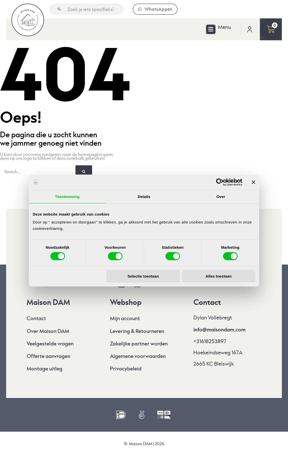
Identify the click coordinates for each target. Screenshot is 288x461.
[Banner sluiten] (253, 182)
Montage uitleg (44, 369)
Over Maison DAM (48, 331)
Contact (36, 318)
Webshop (125, 302)
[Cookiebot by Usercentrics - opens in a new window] (219, 182)
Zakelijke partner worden (139, 344)
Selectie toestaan (143, 276)
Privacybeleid (125, 369)
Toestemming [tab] (67, 196)
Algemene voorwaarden (138, 356)
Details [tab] (144, 196)
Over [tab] (220, 196)
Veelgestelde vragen (50, 344)
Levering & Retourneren (137, 331)
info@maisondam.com (219, 329)
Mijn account (125, 318)
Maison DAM (48, 302)
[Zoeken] (59, 9)
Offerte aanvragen (48, 356)
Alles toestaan (219, 276)
